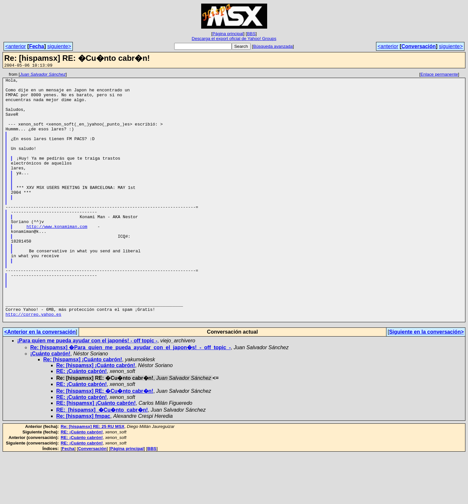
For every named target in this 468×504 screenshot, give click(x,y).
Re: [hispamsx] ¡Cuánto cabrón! (82, 409)
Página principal (228, 33)
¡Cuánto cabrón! (50, 403)
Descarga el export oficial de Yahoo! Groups (234, 38)
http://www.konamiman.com (56, 257)
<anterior (15, 46)
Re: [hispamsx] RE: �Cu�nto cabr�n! (104, 441)
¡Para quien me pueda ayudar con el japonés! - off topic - (87, 390)
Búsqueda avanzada (273, 46)
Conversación (418, 46)
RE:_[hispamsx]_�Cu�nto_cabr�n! (102, 459)
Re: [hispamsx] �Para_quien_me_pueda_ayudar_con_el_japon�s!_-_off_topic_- (130, 397)
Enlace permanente (439, 75)
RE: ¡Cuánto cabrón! (81, 421)
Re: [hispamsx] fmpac (83, 466)
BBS (251, 33)
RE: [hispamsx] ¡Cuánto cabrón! (96, 453)
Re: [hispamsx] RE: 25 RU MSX (92, 476)
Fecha (36, 46)
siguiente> (59, 46)
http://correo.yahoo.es (33, 363)
